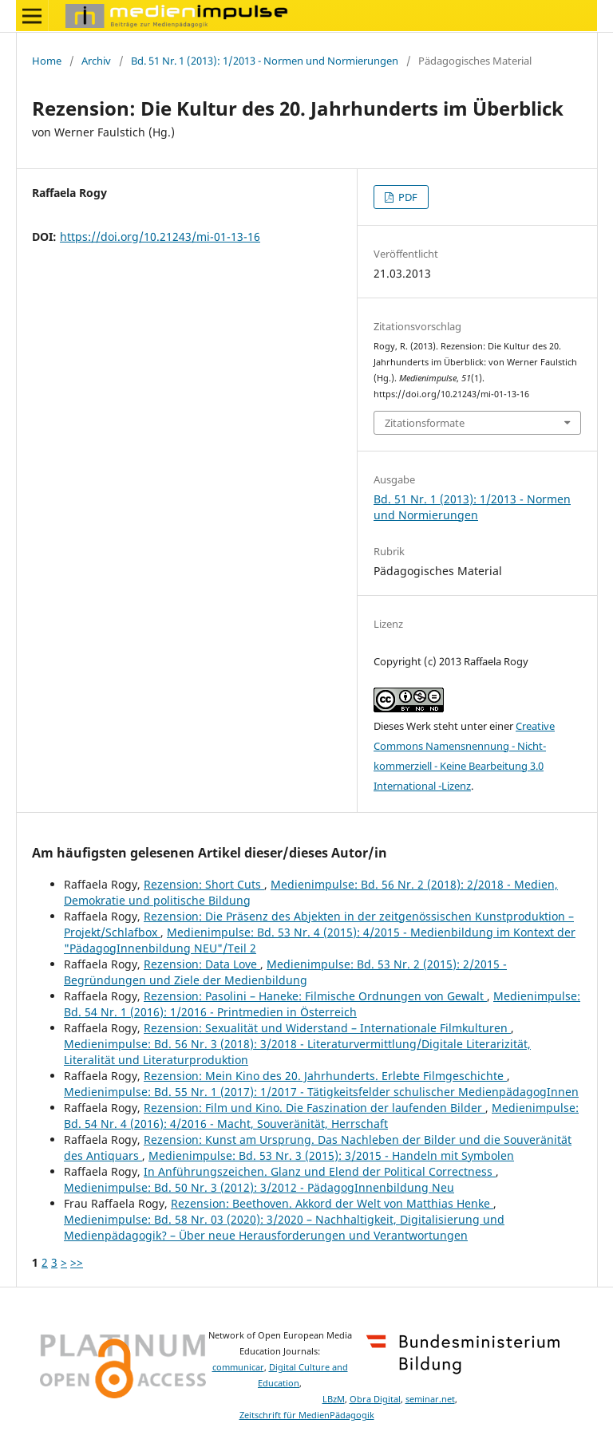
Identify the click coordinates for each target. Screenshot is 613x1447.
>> (76, 1262)
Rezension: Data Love (202, 964)
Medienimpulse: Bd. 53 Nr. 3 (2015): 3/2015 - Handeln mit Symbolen (331, 1155)
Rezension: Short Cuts (204, 884)
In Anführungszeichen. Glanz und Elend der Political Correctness (320, 1171)
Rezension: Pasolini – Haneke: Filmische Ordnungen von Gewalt (315, 995)
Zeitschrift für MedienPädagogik (306, 1415)
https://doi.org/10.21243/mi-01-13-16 (160, 236)
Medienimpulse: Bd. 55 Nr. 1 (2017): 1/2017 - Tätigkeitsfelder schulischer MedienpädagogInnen (321, 1091)
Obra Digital (375, 1399)
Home (46, 60)
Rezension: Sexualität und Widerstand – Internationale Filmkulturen (327, 1027)
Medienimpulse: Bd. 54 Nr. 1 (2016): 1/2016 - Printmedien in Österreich (322, 1003)
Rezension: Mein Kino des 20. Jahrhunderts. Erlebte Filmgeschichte (325, 1075)
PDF (406, 197)
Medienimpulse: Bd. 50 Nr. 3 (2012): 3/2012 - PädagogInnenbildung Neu (259, 1187)
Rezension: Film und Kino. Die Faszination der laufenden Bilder (314, 1107)
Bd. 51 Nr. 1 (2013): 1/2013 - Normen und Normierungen (264, 60)
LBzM (333, 1399)
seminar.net (430, 1399)
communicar (238, 1367)
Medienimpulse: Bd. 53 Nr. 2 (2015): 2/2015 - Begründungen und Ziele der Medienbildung (285, 972)
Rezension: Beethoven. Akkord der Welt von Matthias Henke (332, 1203)
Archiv (96, 60)
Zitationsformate (425, 423)
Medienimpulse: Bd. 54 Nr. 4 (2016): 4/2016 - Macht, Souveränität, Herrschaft (321, 1115)
